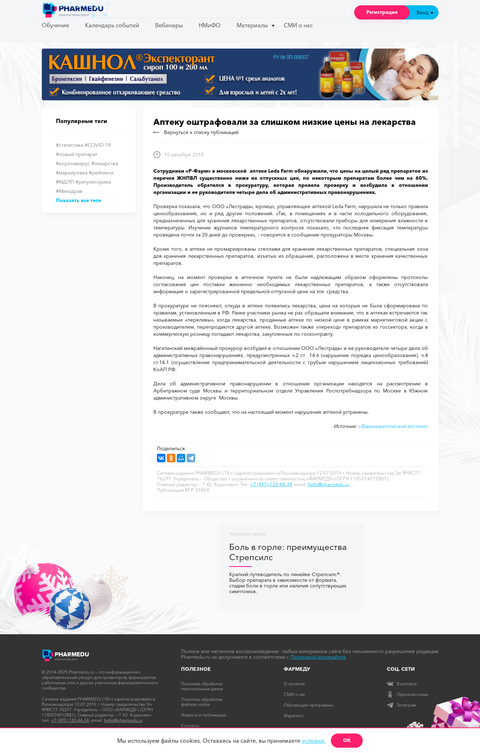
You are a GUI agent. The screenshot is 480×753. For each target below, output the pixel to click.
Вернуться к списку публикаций (195, 132)
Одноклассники (407, 694)
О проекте (294, 683)
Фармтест (294, 715)
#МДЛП (65, 182)
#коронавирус (73, 163)
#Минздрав (69, 191)
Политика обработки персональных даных (202, 686)
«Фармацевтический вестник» (393, 426)
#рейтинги (101, 172)
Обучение (55, 25)
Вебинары (169, 25)
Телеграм (401, 705)
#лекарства (104, 163)
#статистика (69, 145)
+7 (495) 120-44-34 (271, 484)
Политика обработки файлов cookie (201, 702)
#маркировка (71, 172)
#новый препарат (76, 154)
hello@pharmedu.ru (328, 484)
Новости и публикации (203, 715)
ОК (347, 740)
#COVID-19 (98, 145)
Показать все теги (78, 200)
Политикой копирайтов (318, 657)
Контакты (190, 725)
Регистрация (381, 12)
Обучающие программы (308, 705)
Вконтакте (402, 683)
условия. (314, 740)
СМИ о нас (298, 25)
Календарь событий (112, 25)
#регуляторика (93, 182)
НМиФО (210, 25)
